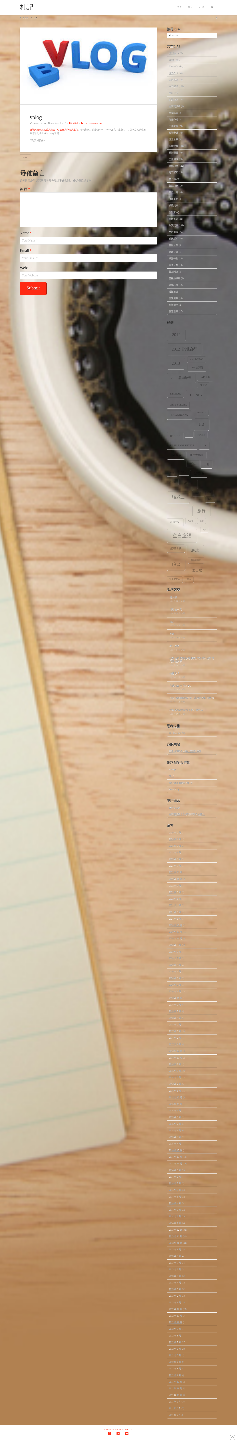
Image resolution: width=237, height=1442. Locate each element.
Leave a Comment (91, 123)
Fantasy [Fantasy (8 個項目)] (201, 412)
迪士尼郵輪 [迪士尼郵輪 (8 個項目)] (174, 579)
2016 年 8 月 (175, 1071)
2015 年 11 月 (175, 1104)
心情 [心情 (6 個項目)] (209, 492)
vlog (25, 157)
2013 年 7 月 (175, 1262)
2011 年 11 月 (175, 1388)
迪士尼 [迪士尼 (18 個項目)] (197, 570)
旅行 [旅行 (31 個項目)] (201, 510)
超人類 (173, 597)
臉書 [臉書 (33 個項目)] (176, 564)
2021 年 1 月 (175, 918)
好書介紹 (173, 119)
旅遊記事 (173, 165)
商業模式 (173, 113)
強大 (172, 621)
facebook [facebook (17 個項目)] (179, 414)
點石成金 (174, 645)
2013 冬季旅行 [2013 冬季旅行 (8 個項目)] (196, 359)
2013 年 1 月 (175, 1302)
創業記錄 (173, 99)
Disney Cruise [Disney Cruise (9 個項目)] (178, 405)
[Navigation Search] (212, 7)
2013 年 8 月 (175, 1256)
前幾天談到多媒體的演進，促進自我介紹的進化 (54, 129)
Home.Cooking (176, 66)
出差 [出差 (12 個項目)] (206, 464)
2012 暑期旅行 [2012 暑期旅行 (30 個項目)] (184, 349)
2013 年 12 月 (175, 1229)
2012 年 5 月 (175, 1355)
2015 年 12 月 (175, 1097)
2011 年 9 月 (175, 1401)
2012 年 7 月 (175, 1342)
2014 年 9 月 (175, 1170)
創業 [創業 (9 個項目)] (172, 473)
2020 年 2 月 (175, 985)
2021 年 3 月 (175, 912)
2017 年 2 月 (175, 1037)
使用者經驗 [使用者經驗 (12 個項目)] (196, 454)
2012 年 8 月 (175, 1335)
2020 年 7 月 (175, 958)
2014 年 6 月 (175, 1190)
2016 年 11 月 (175, 1057)
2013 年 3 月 (175, 1289)
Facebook (173, 60)
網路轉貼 (173, 258)
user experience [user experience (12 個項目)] (182, 445)
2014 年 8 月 (175, 1176)
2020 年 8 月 (175, 952)
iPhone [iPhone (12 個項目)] (175, 435)
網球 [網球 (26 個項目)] (195, 550)
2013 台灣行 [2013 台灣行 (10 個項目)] (196, 367)
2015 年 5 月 (175, 1137)
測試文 (172, 212)
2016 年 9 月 (175, 1064)
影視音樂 (173, 132)
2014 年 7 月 (175, 1183)
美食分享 (173, 265)
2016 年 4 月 (175, 1084)
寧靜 (172, 633)
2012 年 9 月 (175, 1329)
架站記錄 (73, 123)
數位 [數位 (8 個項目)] (210, 499)
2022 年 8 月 (175, 892)
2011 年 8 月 (175, 1408)
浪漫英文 (173, 199)
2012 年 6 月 (175, 1348)
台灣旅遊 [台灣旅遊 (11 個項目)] (199, 473)
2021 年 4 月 (175, 905)
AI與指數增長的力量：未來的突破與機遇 (192, 697)
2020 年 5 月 (175, 965)
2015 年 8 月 (175, 1117)
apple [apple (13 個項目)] (205, 377)
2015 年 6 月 (175, 1130)
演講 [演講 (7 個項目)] (202, 521)
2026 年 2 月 (175, 832)
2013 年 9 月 (175, 1249)
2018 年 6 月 (175, 1018)
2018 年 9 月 (175, 1004)
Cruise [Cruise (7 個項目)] (203, 385)
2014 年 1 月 (175, 1223)
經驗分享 (173, 252)
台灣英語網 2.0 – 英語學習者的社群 (187, 814)
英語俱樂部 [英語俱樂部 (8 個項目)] (196, 560)
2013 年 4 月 (175, 1282)
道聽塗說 (173, 291)
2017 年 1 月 (175, 1044)
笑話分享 (173, 245)
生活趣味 (173, 232)
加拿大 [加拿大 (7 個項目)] (184, 472)
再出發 (172, 93)
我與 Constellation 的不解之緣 (186, 709)
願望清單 (173, 304)
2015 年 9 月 (175, 1110)
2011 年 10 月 (175, 1395)
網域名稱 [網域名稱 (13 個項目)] (176, 548)
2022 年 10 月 (175, 879)
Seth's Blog (174, 789)
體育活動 (173, 311)
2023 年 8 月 (175, 859)
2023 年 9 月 (175, 852)
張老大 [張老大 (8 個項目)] (198, 493)
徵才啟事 (173, 139)
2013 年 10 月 (175, 1243)
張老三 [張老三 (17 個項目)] (189, 484)
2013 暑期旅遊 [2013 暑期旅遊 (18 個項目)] (181, 378)
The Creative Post (177, 733)
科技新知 (173, 238)
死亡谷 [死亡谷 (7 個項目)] (191, 521)
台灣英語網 (174, 106)
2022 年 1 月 (175, 899)
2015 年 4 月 (175, 1143)
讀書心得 (173, 285)
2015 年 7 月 (175, 1124)
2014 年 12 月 (175, 1150)
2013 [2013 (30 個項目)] (176, 363)
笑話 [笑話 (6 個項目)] (204, 530)
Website (26, 268)
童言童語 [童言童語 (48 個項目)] (182, 535)
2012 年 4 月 (175, 1362)
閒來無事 (173, 298)
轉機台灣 (174, 673)
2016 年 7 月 (175, 1077)
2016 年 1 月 (175, 1090)
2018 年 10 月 (175, 998)
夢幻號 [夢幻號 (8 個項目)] (172, 482)
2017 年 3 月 (175, 1031)
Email (25, 250)
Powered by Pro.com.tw (118, 1429)
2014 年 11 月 (175, 1157)
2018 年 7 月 (175, 1011)
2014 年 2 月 (175, 1216)
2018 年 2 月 (175, 1024)
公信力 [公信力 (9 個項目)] (192, 463)
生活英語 (173, 219)
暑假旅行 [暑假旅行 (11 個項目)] (175, 522)
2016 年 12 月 (175, 1051)
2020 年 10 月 (175, 938)
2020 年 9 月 (175, 945)
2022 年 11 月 (175, 872)
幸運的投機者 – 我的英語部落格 (185, 751)
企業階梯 (173, 86)
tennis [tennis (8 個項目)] (201, 435)
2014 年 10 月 (175, 1163)
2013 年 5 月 (175, 1276)
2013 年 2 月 (175, 1295)
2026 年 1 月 (175, 839)
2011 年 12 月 (175, 1382)
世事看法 (173, 73)
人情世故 (173, 80)
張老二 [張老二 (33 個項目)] (178, 497)
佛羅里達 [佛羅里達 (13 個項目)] (176, 455)
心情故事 (173, 146)
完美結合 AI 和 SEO (180, 685)
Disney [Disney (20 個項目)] (196, 395)
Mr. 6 (171, 776)
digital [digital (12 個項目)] (175, 393)
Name (25, 233)
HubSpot (173, 769)
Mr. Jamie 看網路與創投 (181, 783)
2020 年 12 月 (175, 925)
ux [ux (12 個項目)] (204, 445)
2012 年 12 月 (175, 1309)
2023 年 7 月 (175, 865)
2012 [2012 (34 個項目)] (176, 334)
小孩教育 (173, 126)
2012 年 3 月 (175, 1368)
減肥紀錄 (173, 205)
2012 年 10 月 (175, 1322)
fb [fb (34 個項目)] (201, 424)
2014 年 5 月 (175, 1196)
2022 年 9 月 (175, 885)
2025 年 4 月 (175, 846)
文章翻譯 (173, 159)
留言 (25, 189)
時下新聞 (173, 172)
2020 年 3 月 (175, 978)
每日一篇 (173, 192)
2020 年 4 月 (175, 971)
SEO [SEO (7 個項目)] (189, 434)
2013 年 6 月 (175, 1269)
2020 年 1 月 (175, 991)
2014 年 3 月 (175, 1210)
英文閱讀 (173, 271)
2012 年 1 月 (175, 1375)
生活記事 (173, 225)
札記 (26, 7)
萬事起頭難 (174, 278)
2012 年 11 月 (175, 1315)
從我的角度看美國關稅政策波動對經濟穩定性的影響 (192, 660)
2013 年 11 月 (175, 1236)
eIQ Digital (174, 53)
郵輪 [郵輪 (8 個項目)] (189, 579)
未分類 (172, 179)
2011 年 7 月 (175, 1415)
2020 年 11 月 (175, 932)
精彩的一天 (176, 609)
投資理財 (173, 152)
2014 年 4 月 (175, 1203)
